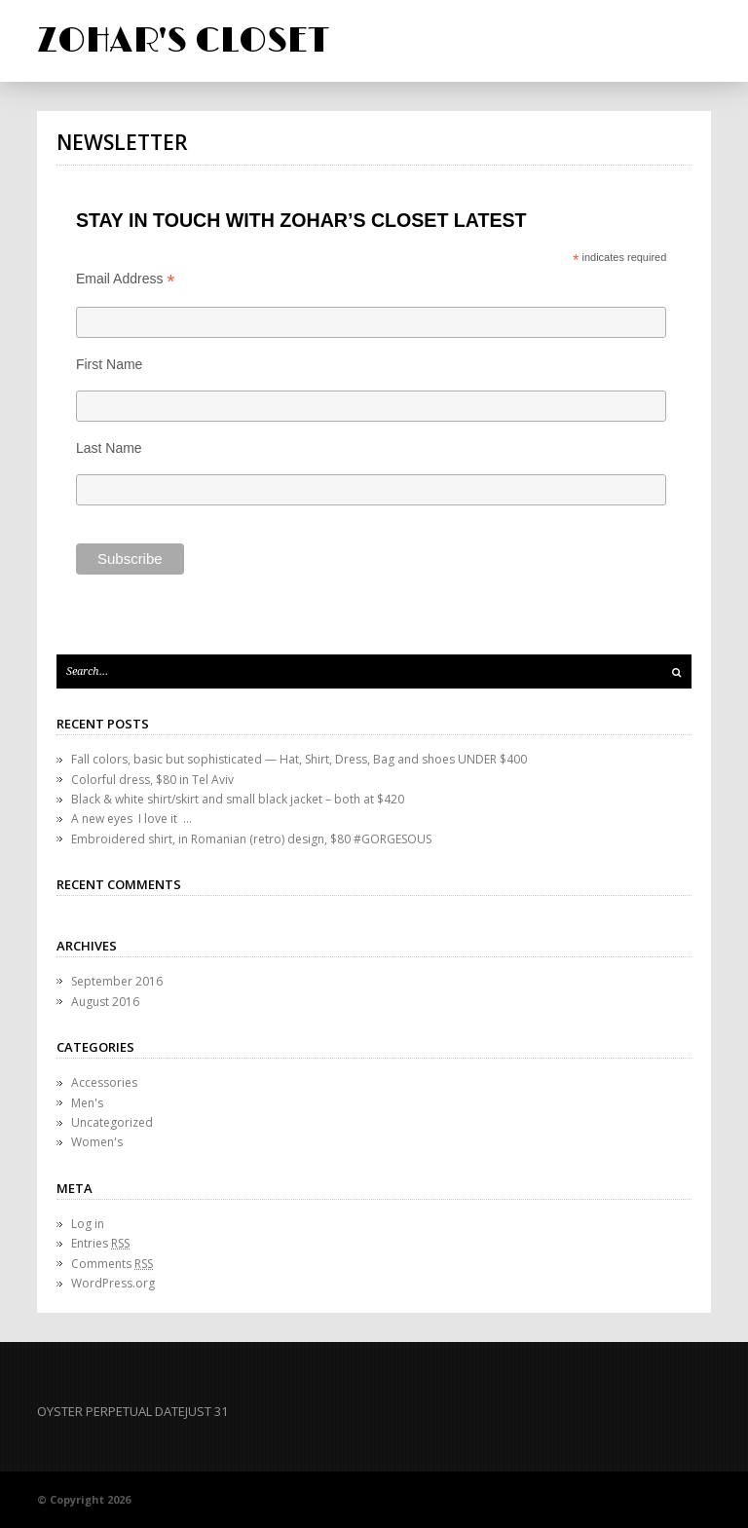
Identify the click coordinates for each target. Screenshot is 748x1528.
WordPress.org (113, 1283)
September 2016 (117, 981)
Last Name (109, 448)
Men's (87, 1103)
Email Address (125, 279)
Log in (87, 1223)
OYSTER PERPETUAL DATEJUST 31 (132, 1411)
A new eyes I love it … (131, 818)
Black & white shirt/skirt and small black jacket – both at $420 (237, 799)
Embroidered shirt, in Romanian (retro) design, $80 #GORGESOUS (251, 839)
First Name (109, 364)
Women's (97, 1142)
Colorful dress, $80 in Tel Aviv (152, 779)
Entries (100, 1243)
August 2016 (105, 1001)
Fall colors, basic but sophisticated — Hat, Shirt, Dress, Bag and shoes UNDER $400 (299, 759)
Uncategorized (112, 1122)
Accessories (104, 1082)
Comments (112, 1263)
